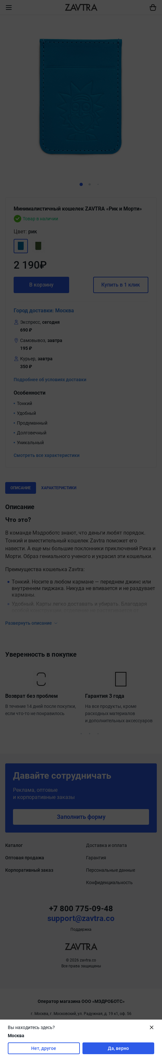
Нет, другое (43, 1048)
